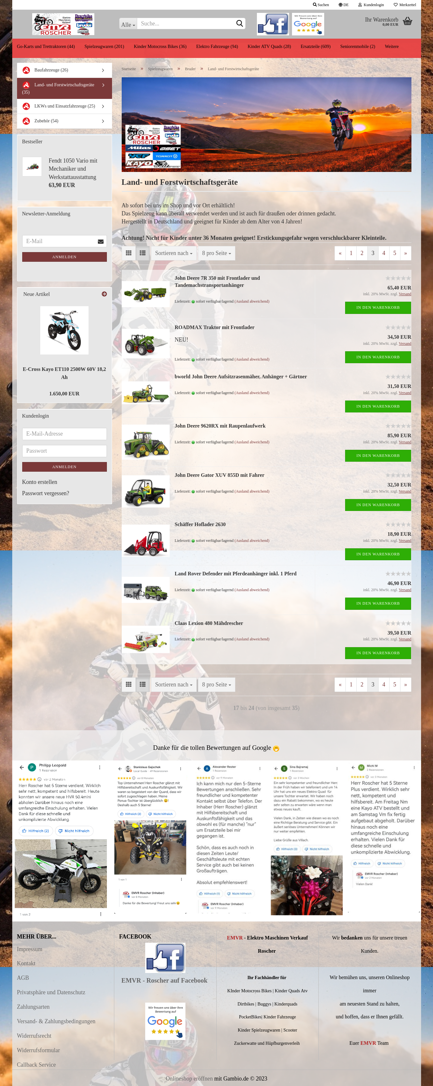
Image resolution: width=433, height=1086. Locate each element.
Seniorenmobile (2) (357, 46)
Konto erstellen (39, 482)
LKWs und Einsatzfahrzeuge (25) (58, 106)
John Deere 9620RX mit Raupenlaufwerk (220, 426)
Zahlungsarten (33, 1007)
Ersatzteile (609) (316, 46)
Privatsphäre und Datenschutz (51, 992)
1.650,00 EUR (64, 393)
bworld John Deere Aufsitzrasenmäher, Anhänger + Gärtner (241, 376)
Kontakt (26, 963)
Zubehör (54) (40, 121)
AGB (23, 978)
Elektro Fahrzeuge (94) (217, 46)
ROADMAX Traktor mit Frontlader (215, 327)
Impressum (29, 949)
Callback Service (36, 1065)
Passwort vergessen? (45, 493)
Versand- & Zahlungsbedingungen (56, 1021)
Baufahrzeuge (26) (45, 70)
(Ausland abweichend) (251, 301)
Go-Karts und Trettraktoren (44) (46, 46)
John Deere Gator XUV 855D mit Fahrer (220, 475)
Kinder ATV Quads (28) (269, 46)
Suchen (321, 5)
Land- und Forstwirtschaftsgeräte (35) (58, 88)
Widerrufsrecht (34, 1036)
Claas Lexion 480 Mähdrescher (209, 623)
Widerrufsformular (38, 1050)
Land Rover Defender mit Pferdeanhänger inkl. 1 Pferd (236, 573)
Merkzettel (405, 5)
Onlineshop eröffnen (189, 1078)
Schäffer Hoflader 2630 (200, 524)
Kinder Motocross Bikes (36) (160, 46)
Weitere (392, 46)
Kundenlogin (371, 5)
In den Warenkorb (378, 307)
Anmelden (64, 257)
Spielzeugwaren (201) (104, 46)
